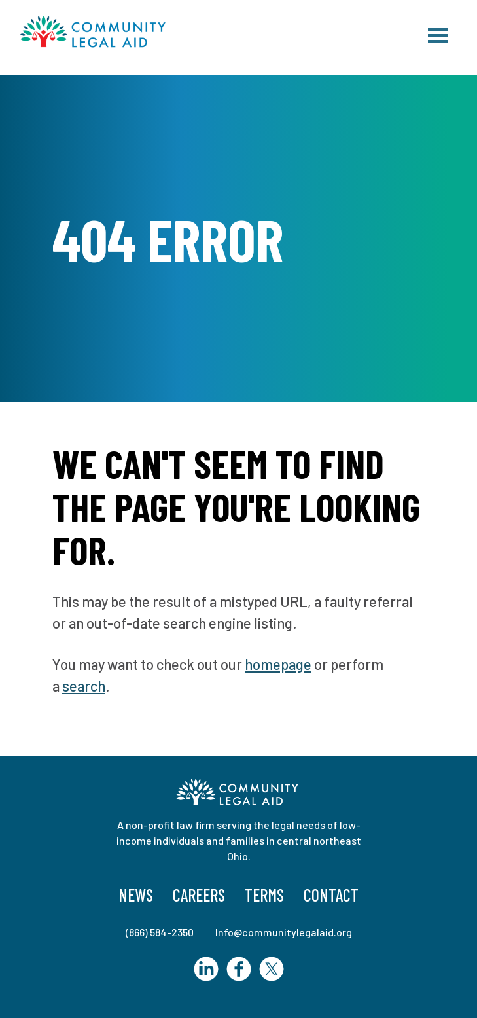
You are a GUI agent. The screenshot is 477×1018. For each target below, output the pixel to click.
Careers (199, 895)
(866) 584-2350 (160, 932)
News (135, 895)
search (83, 685)
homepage (278, 664)
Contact (331, 895)
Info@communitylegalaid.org (283, 932)
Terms (264, 895)
